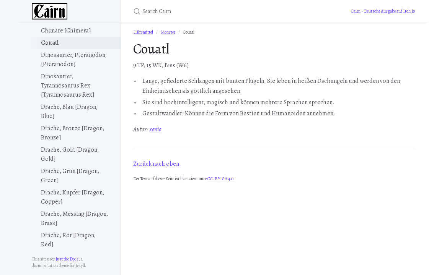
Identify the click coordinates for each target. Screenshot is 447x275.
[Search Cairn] (223, 11)
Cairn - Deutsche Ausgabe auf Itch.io (383, 11)
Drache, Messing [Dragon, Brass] (74, 218)
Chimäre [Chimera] (66, 30)
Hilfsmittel (143, 32)
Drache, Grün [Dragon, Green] (70, 175)
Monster (168, 32)
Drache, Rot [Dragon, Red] (68, 240)
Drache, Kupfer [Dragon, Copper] (72, 197)
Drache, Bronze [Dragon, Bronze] (72, 133)
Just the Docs (66, 259)
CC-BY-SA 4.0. (221, 179)
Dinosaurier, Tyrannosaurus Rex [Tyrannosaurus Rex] (68, 85)
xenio (155, 129)
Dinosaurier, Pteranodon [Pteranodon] (73, 59)
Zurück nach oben (156, 164)
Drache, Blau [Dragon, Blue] (69, 111)
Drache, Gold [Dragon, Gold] (70, 154)
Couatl (50, 43)
